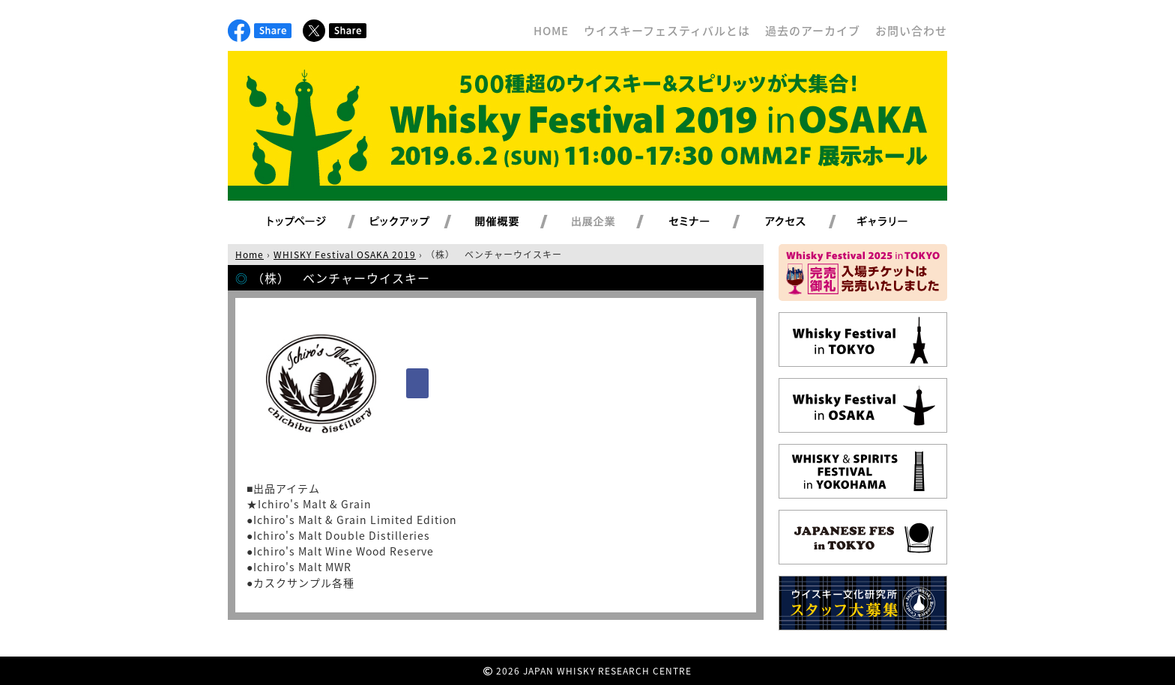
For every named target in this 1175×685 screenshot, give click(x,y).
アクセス (803, 222)
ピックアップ (418, 222)
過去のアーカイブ (812, 30)
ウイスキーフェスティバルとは (667, 30)
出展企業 (611, 222)
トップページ (299, 222)
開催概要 (515, 222)
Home (249, 254)
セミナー (707, 222)
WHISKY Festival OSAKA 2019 (345, 254)
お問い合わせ (911, 30)
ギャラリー (899, 222)
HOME (551, 30)
